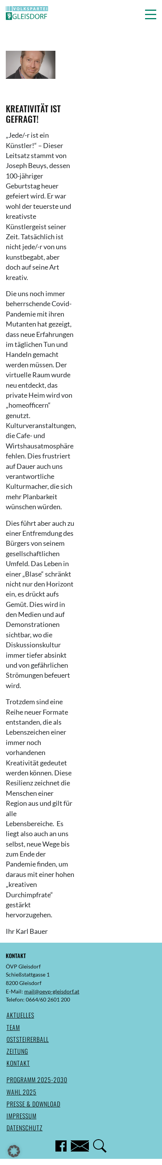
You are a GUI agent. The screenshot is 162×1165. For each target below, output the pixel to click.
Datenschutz (25, 1127)
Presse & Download (33, 1103)
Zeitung (17, 1051)
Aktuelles (20, 1015)
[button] (150, 14)
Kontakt (18, 1063)
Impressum (22, 1115)
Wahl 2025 (22, 1092)
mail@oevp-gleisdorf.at (51, 991)
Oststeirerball (28, 1039)
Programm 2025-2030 (37, 1079)
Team (13, 1027)
